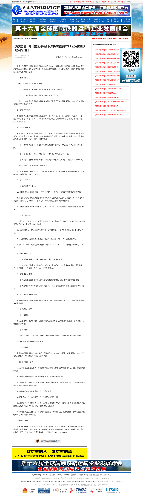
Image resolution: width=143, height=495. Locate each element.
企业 (77, 21)
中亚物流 (63, 21)
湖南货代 (97, 19)
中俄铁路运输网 (48, 481)
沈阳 (107, 19)
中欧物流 (63, 19)
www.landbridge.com (75, 57)
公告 (13, 21)
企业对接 (66, 475)
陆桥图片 (116, 19)
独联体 (72, 19)
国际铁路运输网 (26, 481)
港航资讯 (33, 21)
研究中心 (59, 475)
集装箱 (83, 19)
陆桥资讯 (23, 19)
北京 (103, 19)
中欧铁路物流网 (71, 481)
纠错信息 (40, 432)
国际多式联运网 (60, 481)
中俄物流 (53, 21)
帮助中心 (128, 2)
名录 (88, 19)
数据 (77, 19)
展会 (88, 21)
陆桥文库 (43, 19)
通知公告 (33, 38)
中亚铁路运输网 (37, 481)
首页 (13, 19)
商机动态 (53, 19)
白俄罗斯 (97, 21)
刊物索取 (73, 475)
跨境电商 (127, 21)
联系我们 (46, 475)
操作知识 (43, 21)
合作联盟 (94, 475)
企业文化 (80, 475)
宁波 (103, 21)
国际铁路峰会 (16, 2)
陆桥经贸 (33, 19)
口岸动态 (23, 21)
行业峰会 (108, 475)
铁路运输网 (80, 481)
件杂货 (83, 21)
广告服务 (87, 475)
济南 (107, 21)
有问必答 (113, 2)
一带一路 (127, 19)
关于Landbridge (36, 475)
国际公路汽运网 (91, 481)
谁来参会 (97, 2)
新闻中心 (101, 475)
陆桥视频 (116, 21)
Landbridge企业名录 (29, 2)
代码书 (72, 21)
